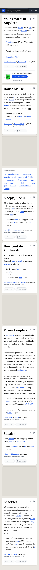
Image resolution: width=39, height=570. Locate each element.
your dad (20, 183)
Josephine (10, 42)
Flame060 (23, 282)
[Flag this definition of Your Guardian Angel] (33, 19)
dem (20, 277)
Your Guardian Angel (10, 62)
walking (14, 446)
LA (25, 446)
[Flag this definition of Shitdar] (34, 432)
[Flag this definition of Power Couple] (34, 329)
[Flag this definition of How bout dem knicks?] (34, 245)
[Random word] (27, 10)
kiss (16, 57)
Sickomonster (15, 454)
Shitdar (6, 454)
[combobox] (17, 10)
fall (30, 28)
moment (7, 264)
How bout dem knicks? (11, 282)
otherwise (21, 441)
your (12, 183)
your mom (10, 180)
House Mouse (8, 124)
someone (21, 116)
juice (11, 214)
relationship (9, 335)
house (28, 116)
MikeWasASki (22, 62)
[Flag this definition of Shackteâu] (34, 501)
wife (15, 97)
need (32, 446)
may (18, 269)
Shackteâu (7, 554)
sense (11, 438)
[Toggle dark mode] (32, 10)
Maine (32, 518)
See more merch (17, 80)
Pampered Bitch (19, 124)
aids (12, 209)
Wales (18, 516)
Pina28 (17, 417)
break (20, 261)
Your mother (22, 180)
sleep (22, 211)
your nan (13, 186)
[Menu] (35, 10)
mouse (11, 100)
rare (15, 544)
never (20, 28)
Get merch (21, 67)
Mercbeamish (18, 230)
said (13, 261)
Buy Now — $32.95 (20, 77)
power (8, 401)
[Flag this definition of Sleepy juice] (34, 197)
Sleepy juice (7, 230)
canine (11, 441)
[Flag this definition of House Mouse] (34, 88)
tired (29, 222)
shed (17, 541)
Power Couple (8, 417)
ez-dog (15, 554)
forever (24, 31)
